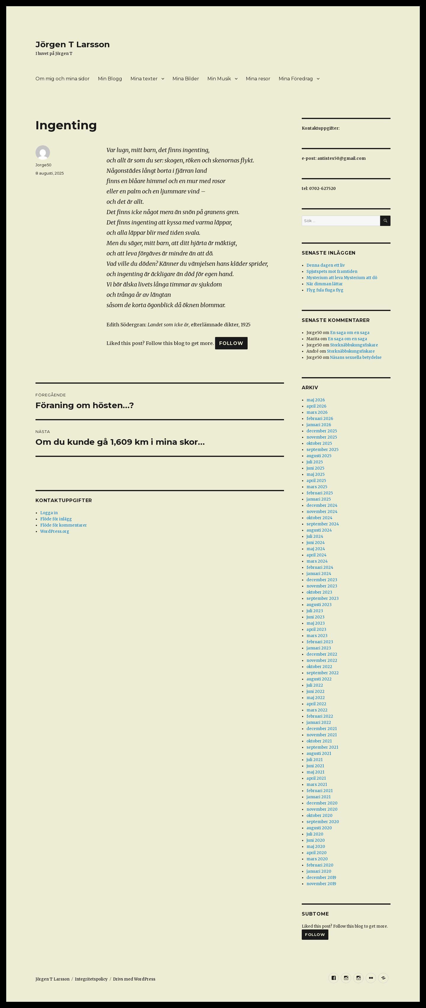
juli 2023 (314, 610)
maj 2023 (315, 623)
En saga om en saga (349, 332)
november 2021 (321, 734)
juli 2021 (314, 759)
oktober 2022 (319, 666)
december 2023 (321, 579)
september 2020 (322, 821)
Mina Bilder (185, 79)
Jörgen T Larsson (73, 44)
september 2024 (322, 524)
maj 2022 (315, 697)
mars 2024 (317, 561)
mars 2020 (317, 859)
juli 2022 (314, 685)
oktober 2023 (319, 592)
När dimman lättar (324, 283)
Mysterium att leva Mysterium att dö (341, 277)
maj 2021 (315, 772)
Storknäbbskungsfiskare (354, 345)
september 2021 (322, 747)
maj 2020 (315, 846)
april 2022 (316, 703)
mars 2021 (316, 784)
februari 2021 (319, 790)
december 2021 (321, 728)
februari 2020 (319, 865)
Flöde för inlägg (56, 519)
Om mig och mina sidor (63, 79)
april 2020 (316, 852)
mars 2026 (316, 412)
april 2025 (316, 480)
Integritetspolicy (91, 979)
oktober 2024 (319, 517)
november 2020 (322, 809)
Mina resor (258, 79)
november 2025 (321, 437)
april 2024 (316, 555)
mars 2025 (316, 486)
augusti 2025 (318, 455)
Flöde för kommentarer (63, 525)
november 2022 (321, 660)
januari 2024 (318, 573)
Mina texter (144, 79)
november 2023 (321, 586)
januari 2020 (318, 871)
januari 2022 (318, 722)
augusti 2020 (319, 827)
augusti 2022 (319, 679)
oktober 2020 (319, 815)
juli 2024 (314, 536)
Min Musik (219, 79)
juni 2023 (315, 617)
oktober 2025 (319, 443)
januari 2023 (318, 648)
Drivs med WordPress (134, 979)
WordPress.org (54, 531)
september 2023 (322, 598)
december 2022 (321, 654)
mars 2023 (316, 635)
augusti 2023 (319, 604)
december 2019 (321, 877)
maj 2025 (315, 474)
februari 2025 (319, 493)
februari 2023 (319, 641)
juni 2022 (315, 691)
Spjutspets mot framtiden (331, 271)
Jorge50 (43, 164)
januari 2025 (318, 499)
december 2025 (321, 431)
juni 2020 (315, 840)
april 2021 (316, 778)
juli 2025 (314, 462)
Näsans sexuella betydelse (356, 357)
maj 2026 (315, 400)
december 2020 (322, 803)
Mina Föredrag (296, 79)
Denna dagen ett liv (325, 265)
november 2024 (322, 511)
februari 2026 (319, 418)
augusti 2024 (319, 530)
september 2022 (322, 672)
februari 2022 (319, 716)
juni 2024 (315, 542)
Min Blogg (110, 79)
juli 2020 (314, 834)
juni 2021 (315, 765)
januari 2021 (318, 796)
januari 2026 (318, 424)
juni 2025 (315, 468)
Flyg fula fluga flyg (324, 290)
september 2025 (322, 449)
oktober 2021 (319, 741)
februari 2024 (319, 567)
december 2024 (322, 505)
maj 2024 (315, 548)
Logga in (49, 512)
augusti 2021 (318, 753)
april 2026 (316, 406)
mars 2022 (316, 710)
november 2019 (321, 883)
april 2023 (316, 629)
